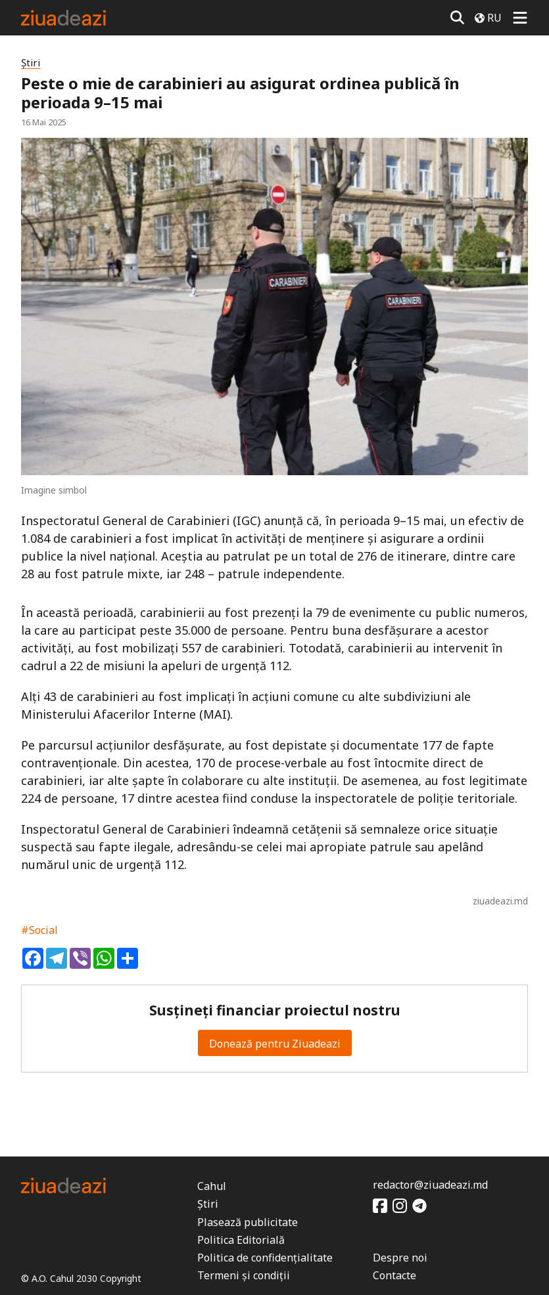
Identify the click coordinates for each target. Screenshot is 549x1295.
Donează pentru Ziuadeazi (275, 1043)
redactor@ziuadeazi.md (430, 1185)
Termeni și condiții (243, 1275)
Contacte (394, 1275)
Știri (30, 62)
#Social (39, 930)
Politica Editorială (241, 1240)
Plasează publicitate (247, 1222)
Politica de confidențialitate (265, 1257)
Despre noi (400, 1257)
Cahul (211, 1186)
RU (488, 18)
